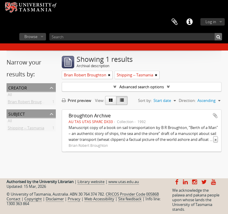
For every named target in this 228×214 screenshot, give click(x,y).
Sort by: (145, 100)
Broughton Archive (90, 115)
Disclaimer (55, 199)
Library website (90, 181)
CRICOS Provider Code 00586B (132, 194)
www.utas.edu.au (123, 181)
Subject (16, 113)
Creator (17, 87)
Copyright (33, 199)
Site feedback (130, 199)
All (10, 95)
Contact (13, 199)
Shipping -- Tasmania (26, 129)
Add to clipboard (215, 116)
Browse (30, 36)
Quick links (189, 22)
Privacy (74, 199)
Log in (210, 21)
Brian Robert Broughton (29, 103)
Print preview (76, 100)
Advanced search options (141, 86)
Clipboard (174, 22)
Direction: (187, 100)
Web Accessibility (99, 199)
